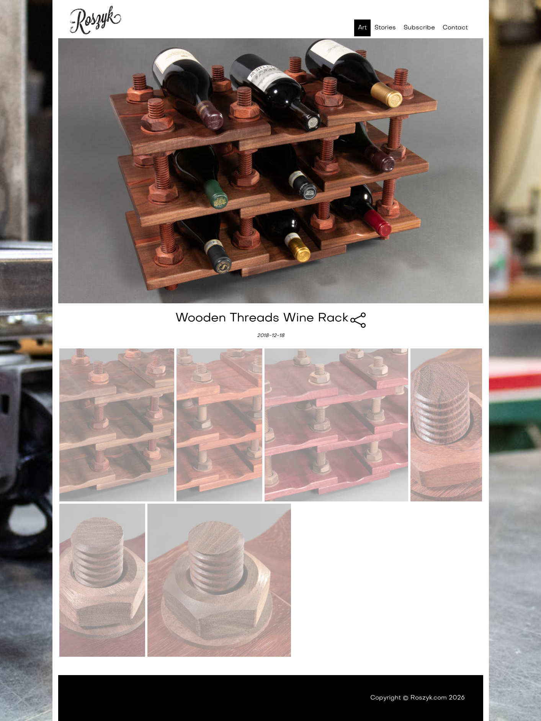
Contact (455, 28)
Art (362, 28)
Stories (385, 28)
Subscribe (419, 28)
